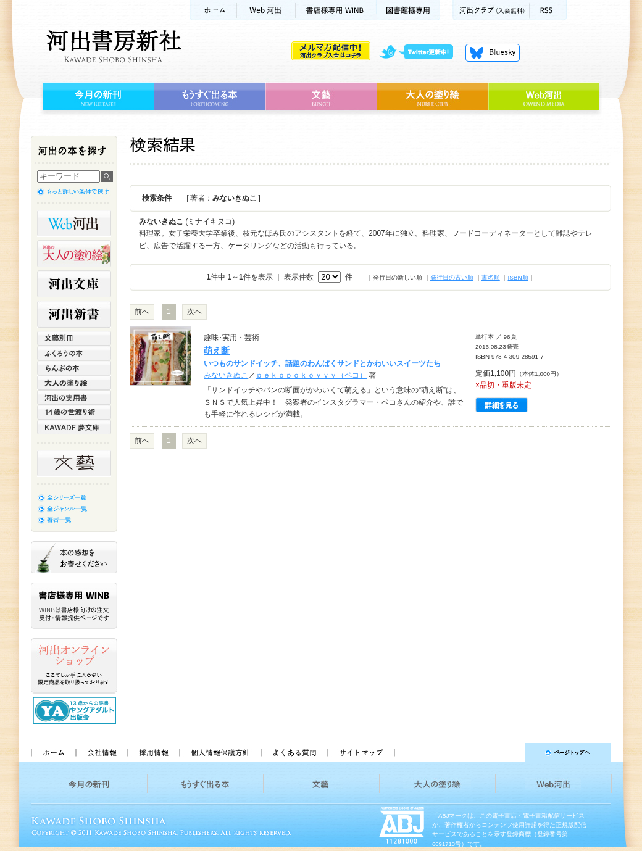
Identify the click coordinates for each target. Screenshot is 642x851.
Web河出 (266, 10)
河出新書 (74, 314)
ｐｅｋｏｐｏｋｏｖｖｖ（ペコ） (311, 375)
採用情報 (153, 752)
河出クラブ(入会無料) (491, 10)
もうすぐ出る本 (209, 96)
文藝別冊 (74, 338)
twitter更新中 (420, 52)
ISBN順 (517, 277)
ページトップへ (508, 752)
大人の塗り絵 (432, 96)
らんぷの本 (74, 367)
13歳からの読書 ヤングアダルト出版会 (76, 710)
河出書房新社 (112, 46)
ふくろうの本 (74, 353)
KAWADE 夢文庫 (74, 427)
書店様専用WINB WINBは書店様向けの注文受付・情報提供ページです (74, 606)
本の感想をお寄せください (74, 557)
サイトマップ (361, 752)
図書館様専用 (408, 10)
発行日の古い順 (451, 277)
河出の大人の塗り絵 (74, 253)
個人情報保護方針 (220, 752)
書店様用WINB (336, 10)
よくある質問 (294, 752)
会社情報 (101, 752)
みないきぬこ (226, 375)
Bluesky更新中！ (492, 52)
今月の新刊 (97, 96)
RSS (548, 10)
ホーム (213, 10)
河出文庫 (74, 283)
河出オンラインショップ (74, 666)
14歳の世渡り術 (74, 412)
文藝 (321, 96)
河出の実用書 (74, 397)
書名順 (491, 277)
